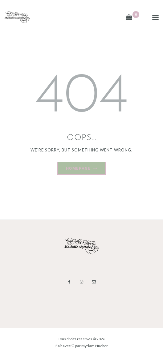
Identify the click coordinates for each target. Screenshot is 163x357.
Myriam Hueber (94, 345)
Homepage (78, 168)
